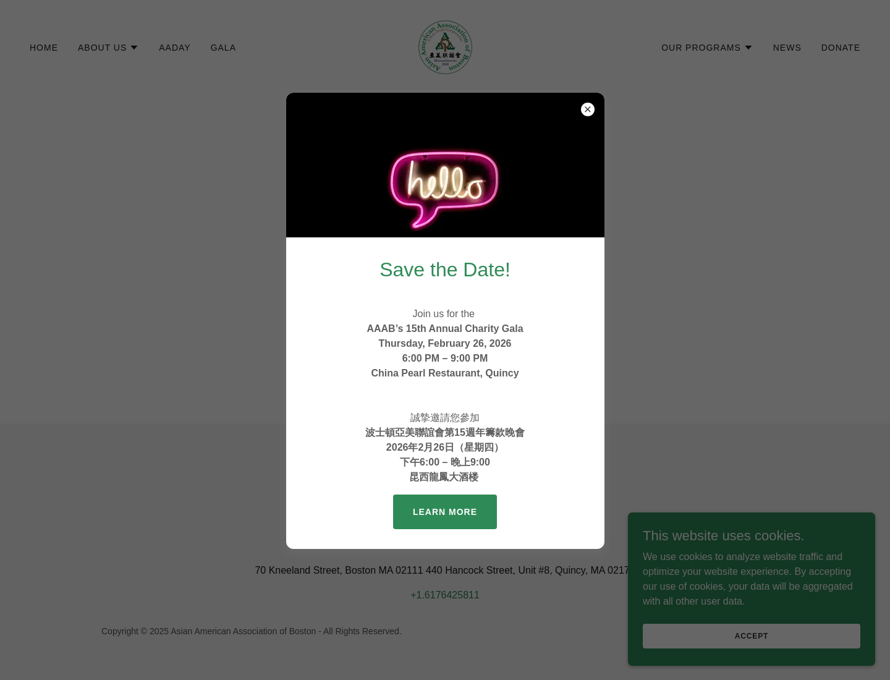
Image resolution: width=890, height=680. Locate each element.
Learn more (445, 512)
